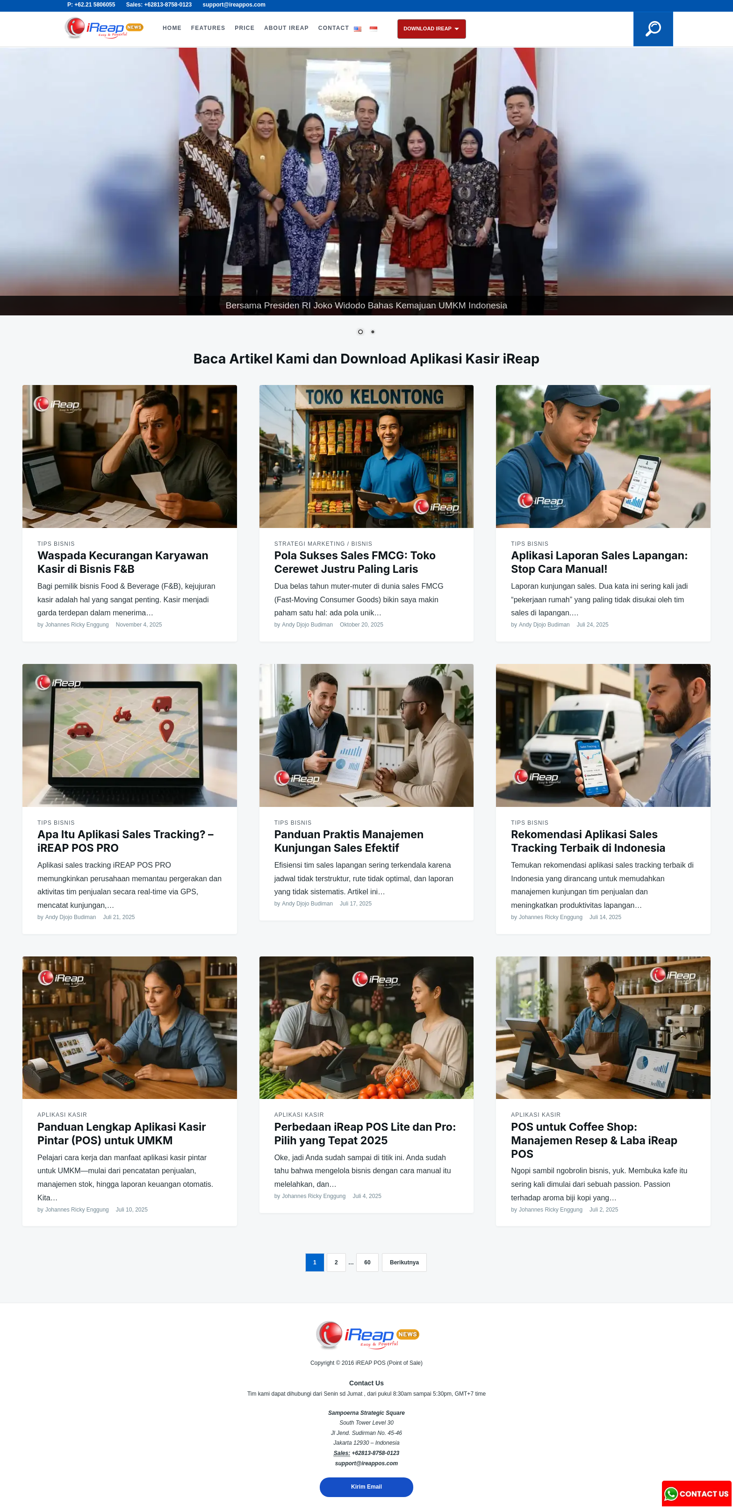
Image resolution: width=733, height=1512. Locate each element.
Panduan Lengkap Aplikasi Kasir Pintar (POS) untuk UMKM (121, 1133)
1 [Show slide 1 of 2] (360, 333)
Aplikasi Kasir (62, 1115)
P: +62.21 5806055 (91, 4)
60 (367, 1262)
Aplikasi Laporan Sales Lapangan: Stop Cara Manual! (599, 562)
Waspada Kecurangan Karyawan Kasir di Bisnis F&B (122, 562)
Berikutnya (404, 1262)
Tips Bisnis (56, 544)
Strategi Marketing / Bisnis (323, 544)
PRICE (245, 28)
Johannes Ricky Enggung (77, 624)
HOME (172, 28)
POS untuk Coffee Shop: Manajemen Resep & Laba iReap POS (594, 1140)
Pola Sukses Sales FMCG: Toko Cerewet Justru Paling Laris (355, 562)
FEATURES (208, 28)
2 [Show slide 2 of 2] (372, 333)
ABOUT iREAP (286, 28)
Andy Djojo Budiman (307, 624)
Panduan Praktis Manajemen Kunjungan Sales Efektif (349, 841)
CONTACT (333, 28)
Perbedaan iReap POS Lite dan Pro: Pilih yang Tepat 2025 (365, 1133)
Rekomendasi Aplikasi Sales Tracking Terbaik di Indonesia (588, 841)
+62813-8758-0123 (375, 1453)
